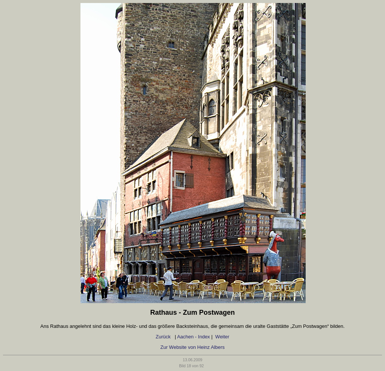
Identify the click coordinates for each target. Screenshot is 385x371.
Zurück (164, 336)
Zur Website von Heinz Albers (193, 347)
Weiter (222, 336)
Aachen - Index (193, 336)
